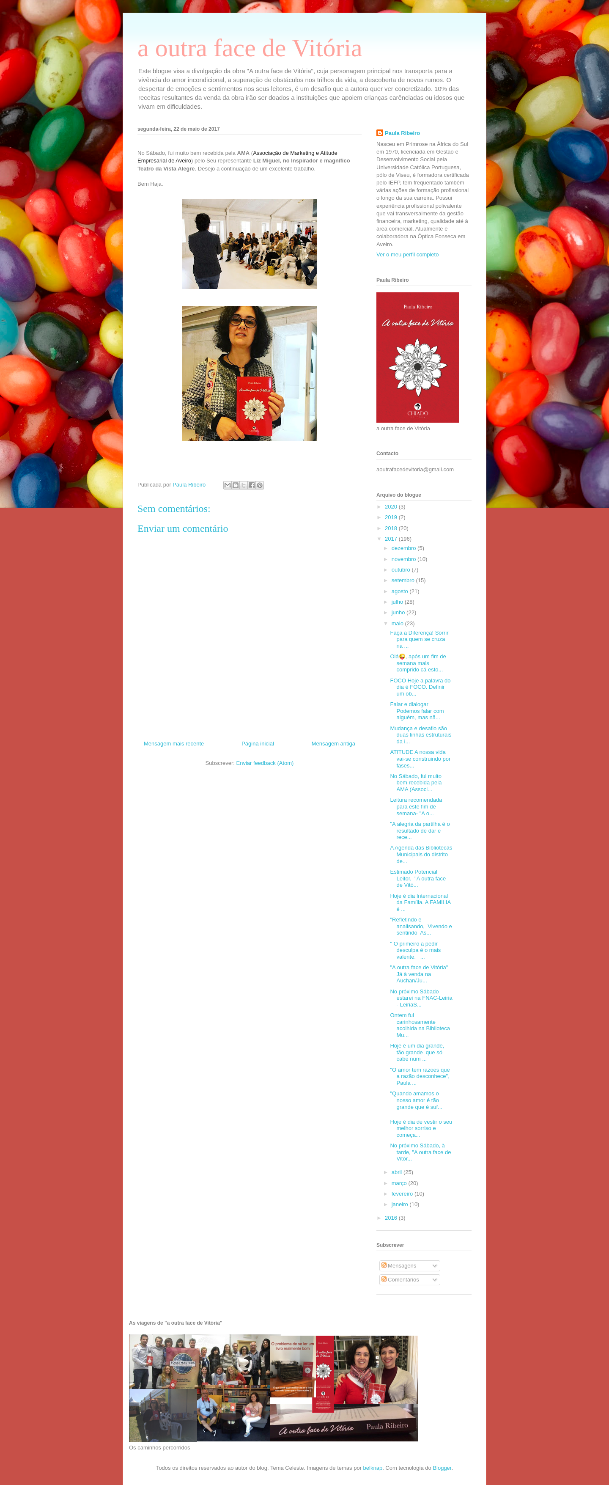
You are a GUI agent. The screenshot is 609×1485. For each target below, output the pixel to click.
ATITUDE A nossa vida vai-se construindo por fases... (420, 758)
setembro (404, 580)
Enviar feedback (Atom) (265, 763)
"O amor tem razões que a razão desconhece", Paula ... (420, 1076)
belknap (373, 1468)
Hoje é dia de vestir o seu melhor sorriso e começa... (421, 1128)
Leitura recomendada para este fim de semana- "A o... (416, 806)
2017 (392, 539)
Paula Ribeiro (402, 133)
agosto (401, 591)
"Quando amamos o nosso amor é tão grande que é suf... (416, 1100)
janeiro (401, 1204)
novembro (404, 559)
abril (397, 1172)
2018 (392, 528)
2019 (392, 517)
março (400, 1183)
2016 (392, 1218)
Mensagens (399, 1265)
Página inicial (257, 743)
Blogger (442, 1468)
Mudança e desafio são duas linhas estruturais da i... (420, 735)
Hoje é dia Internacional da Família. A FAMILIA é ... (420, 902)
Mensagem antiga (333, 743)
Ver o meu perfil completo (407, 254)
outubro (402, 569)
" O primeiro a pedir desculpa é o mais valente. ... (415, 950)
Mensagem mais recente (174, 743)
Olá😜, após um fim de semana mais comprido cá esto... (418, 663)
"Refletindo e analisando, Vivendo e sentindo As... (421, 926)
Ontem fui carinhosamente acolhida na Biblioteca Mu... (420, 1025)
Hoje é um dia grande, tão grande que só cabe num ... (417, 1052)
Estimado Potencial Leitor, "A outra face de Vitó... (418, 878)
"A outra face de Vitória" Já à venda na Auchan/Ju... (419, 974)
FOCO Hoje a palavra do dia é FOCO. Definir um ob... (420, 687)
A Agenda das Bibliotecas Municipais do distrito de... (421, 854)
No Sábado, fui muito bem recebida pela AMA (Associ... (416, 782)
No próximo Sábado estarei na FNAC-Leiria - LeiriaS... (421, 998)
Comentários (400, 1279)
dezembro (404, 548)
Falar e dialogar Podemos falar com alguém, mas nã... (417, 710)
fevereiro (403, 1194)
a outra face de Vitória (249, 48)
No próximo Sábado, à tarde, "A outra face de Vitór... (420, 1152)
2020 (392, 506)
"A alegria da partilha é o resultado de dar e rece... (420, 830)
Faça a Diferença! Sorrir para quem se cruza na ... (419, 639)
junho (399, 612)
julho (398, 602)
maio (398, 623)
